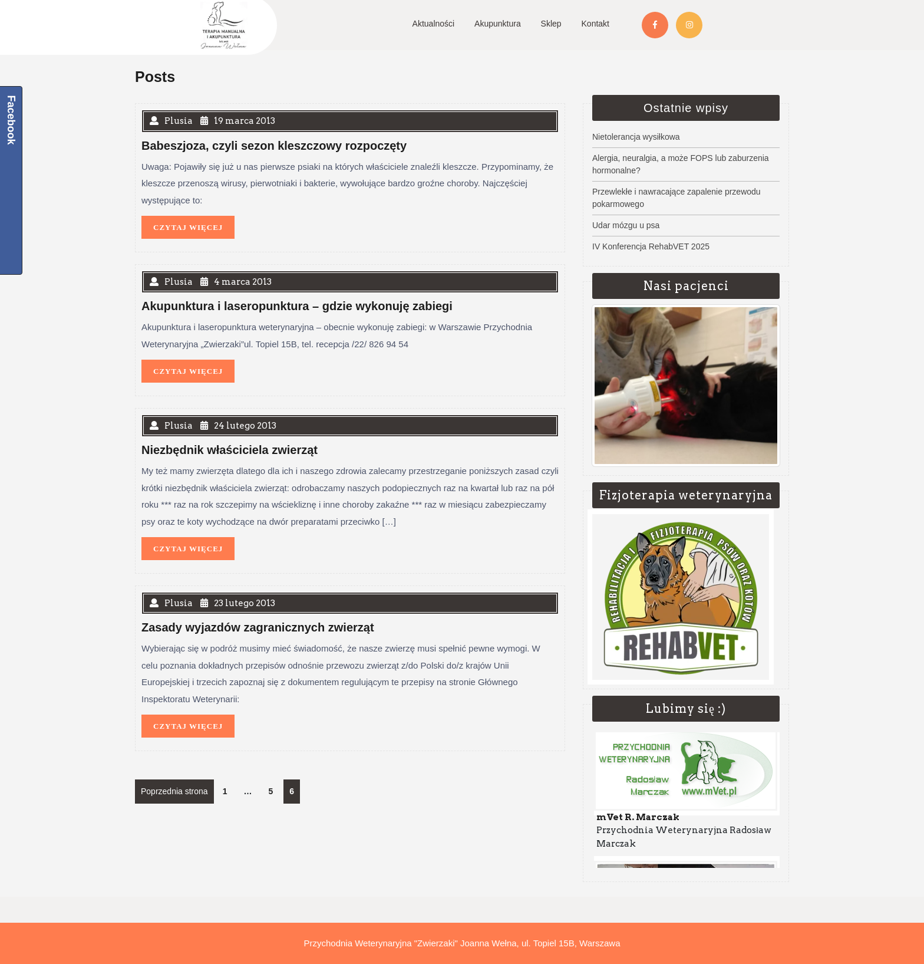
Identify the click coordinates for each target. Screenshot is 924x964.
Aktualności (433, 23)
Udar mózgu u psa (625, 225)
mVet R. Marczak (637, 820)
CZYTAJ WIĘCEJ (194, 224)
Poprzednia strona (174, 791)
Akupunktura (497, 23)
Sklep (551, 23)
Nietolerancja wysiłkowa (636, 137)
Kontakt (595, 23)
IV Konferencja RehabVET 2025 (651, 246)
